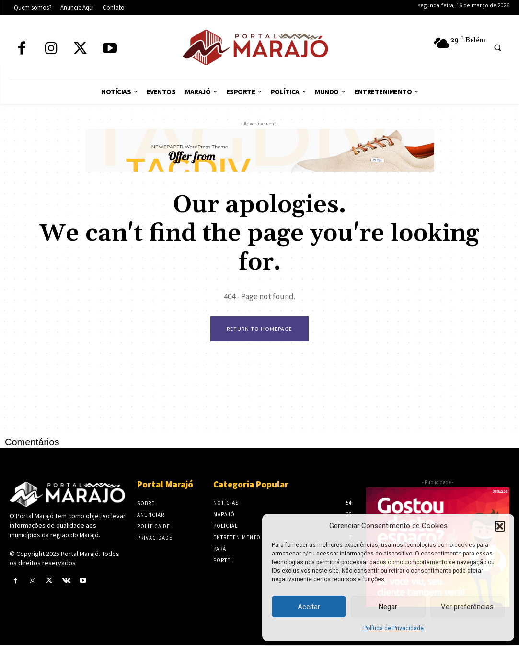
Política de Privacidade (393, 628)
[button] (500, 526)
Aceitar (309, 606)
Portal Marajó (80, 554)
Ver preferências (467, 606)
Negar (388, 606)
